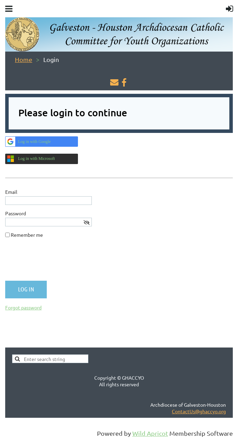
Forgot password (23, 307)
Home (23, 59)
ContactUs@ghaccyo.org (199, 411)
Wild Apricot (150, 433)
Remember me (27, 235)
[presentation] (58, 262)
